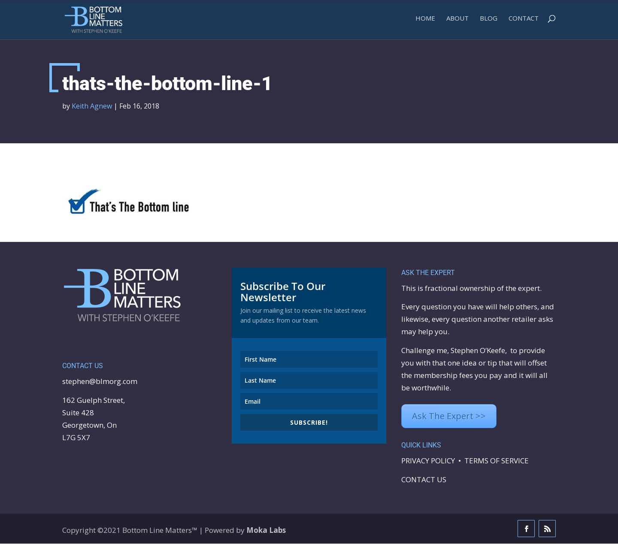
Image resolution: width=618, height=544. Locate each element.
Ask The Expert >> (449, 416)
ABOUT (457, 21)
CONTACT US (423, 480)
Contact (524, 21)
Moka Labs (266, 530)
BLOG (488, 21)
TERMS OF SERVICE (496, 461)
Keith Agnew (92, 106)
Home (425, 21)
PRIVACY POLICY (428, 461)
